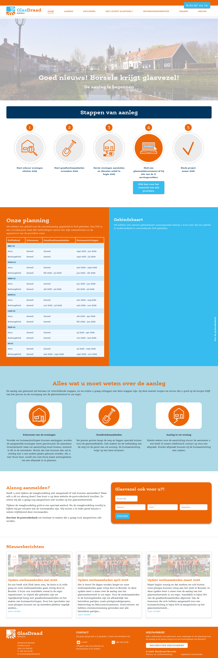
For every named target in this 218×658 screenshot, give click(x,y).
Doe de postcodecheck (215, 329)
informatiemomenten (156, 11)
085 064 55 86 (119, 642)
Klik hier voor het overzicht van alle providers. (148, 187)
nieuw (202, 11)
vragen (183, 11)
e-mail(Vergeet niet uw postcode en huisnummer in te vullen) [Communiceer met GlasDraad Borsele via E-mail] (90, 645)
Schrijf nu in (197, 5)
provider (89, 11)
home (51, 11)
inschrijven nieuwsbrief (167, 645)
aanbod (68, 11)
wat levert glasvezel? (119, 11)
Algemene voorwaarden (192, 654)
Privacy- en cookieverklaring (159, 654)
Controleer (122, 516)
